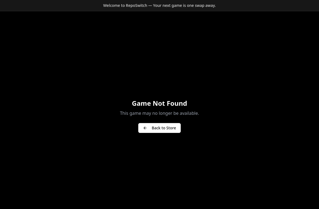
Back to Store (159, 127)
